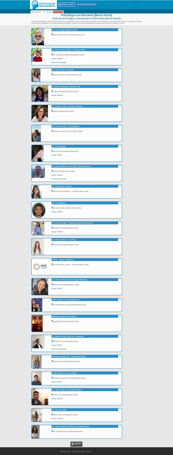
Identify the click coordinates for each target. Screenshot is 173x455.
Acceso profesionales (86, 5)
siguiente (76, 444)
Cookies (88, 451)
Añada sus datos (66, 5)
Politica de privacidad (78, 451)
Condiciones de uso (65, 451)
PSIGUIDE (135, 2)
